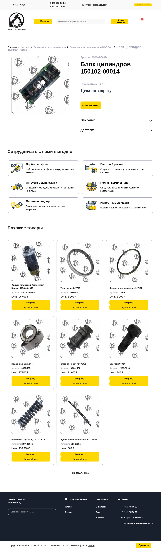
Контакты (100, 517)
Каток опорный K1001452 (75, 363)
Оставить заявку (93, 105)
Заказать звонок (142, 5)
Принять (144, 545)
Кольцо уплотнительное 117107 (128, 288)
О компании (101, 507)
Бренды (68, 512)
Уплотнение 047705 (71, 288)
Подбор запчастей (119, 21)
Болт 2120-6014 (118, 363)
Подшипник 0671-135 (24, 363)
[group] (40, 85)
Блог (98, 512)
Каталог (68, 507)
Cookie (91, 545)
